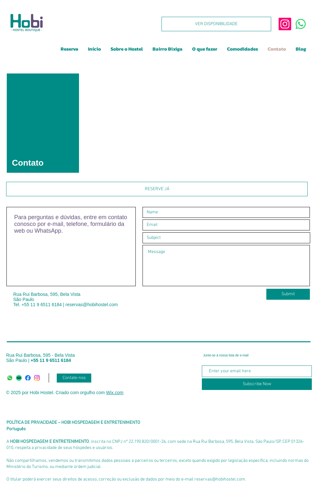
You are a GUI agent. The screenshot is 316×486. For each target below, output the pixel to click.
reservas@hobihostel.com (91, 304)
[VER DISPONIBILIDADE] (216, 24)
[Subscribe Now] (257, 384)
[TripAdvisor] (19, 378)
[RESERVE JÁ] (157, 189)
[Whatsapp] (10, 378)
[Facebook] (28, 378)
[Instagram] (37, 378)
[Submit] (288, 294)
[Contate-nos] (74, 378)
